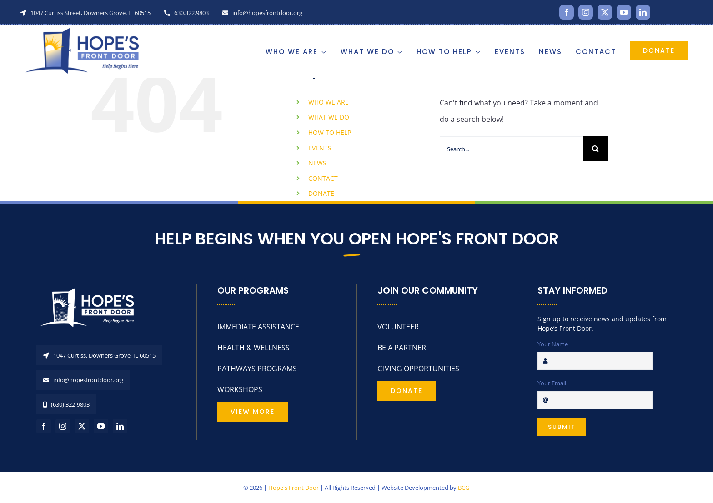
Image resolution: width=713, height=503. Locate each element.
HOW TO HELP (329, 132)
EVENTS (319, 148)
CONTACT (323, 178)
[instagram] (585, 12)
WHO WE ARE (328, 102)
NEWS (317, 163)
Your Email (551, 383)
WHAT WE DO (328, 117)
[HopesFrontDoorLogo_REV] (91, 287)
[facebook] (566, 12)
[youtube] (624, 12)
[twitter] (605, 12)
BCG (463, 487)
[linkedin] (643, 12)
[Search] (595, 148)
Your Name (552, 344)
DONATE (321, 193)
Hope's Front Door (293, 487)
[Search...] (511, 148)
